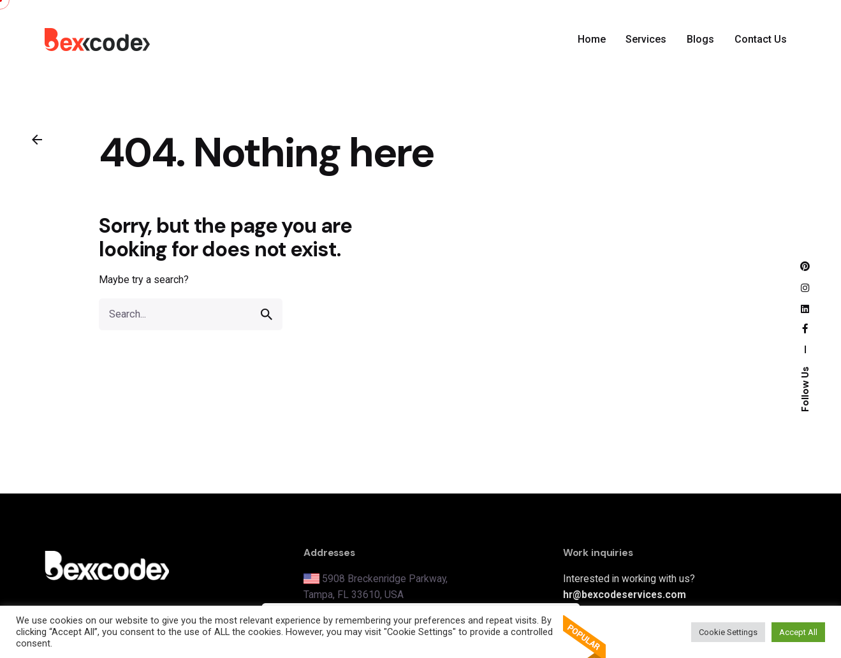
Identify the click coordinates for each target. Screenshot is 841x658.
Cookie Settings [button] (728, 632)
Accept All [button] (798, 632)
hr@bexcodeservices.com (624, 595)
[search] (266, 314)
